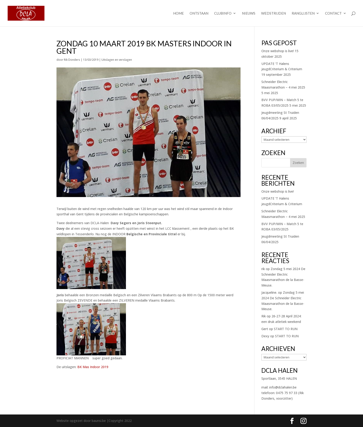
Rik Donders (72, 60)
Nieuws (248, 13)
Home (178, 13)
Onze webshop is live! (277, 51)
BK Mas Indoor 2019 (92, 367)
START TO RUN (285, 329)
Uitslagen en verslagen (116, 60)
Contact (333, 13)
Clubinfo (223, 13)
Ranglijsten (303, 13)
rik (263, 269)
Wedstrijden (273, 13)
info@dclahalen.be (283, 387)
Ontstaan (199, 13)
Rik (263, 316)
